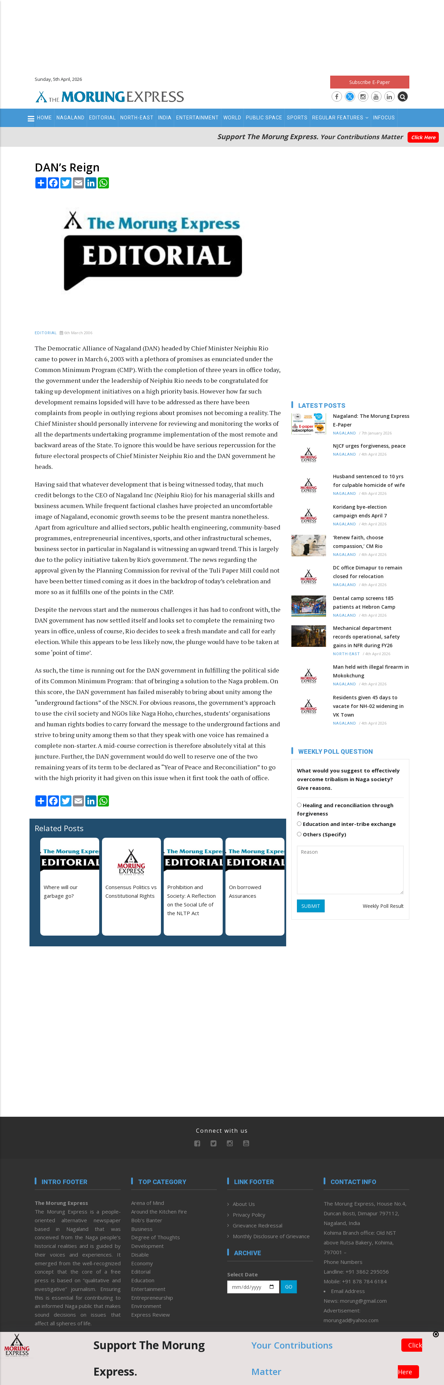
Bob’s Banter (146, 1220)
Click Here (423, 137)
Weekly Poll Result (383, 906)
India (165, 117)
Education (142, 1280)
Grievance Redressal (257, 1225)
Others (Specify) (321, 834)
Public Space (264, 117)
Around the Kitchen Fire (159, 1211)
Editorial (102, 117)
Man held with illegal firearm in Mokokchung (371, 671)
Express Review (150, 1314)
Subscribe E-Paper (369, 82)
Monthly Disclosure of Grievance (271, 1236)
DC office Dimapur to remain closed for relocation (367, 572)
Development (147, 1245)
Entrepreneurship (152, 1297)
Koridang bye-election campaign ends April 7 (360, 511)
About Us (244, 1203)
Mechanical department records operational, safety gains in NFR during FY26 (366, 637)
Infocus (384, 117)
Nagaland (71, 117)
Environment (146, 1305)
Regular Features (340, 117)
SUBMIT (310, 906)
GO (288, 1286)
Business (142, 1228)
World (232, 117)
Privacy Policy (249, 1214)
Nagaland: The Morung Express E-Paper (371, 420)
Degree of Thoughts (155, 1237)
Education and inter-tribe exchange (346, 823)
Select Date (242, 1274)
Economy (142, 1263)
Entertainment (197, 117)
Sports (297, 117)
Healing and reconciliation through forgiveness (345, 809)
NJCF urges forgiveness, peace (369, 445)
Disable (140, 1254)
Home (44, 117)
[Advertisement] (222, 34)
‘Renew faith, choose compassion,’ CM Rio (358, 541)
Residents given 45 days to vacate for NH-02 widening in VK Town (368, 706)
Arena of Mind (147, 1202)
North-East (137, 117)
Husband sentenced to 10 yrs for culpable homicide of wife (369, 480)
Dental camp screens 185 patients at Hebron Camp (364, 602)
